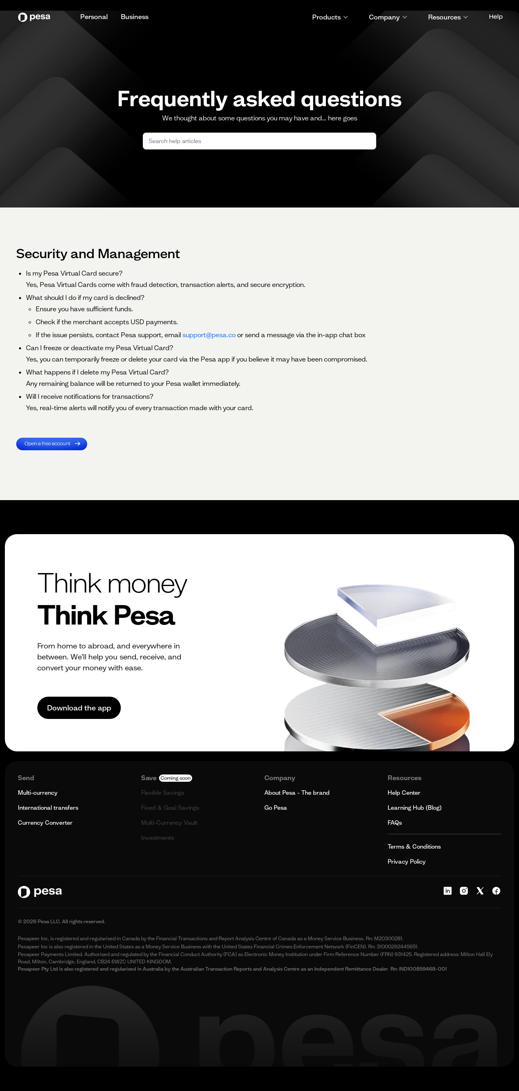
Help (496, 17)
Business (134, 17)
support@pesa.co (209, 335)
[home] (36, 17)
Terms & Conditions (414, 846)
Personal (94, 17)
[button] (330, 17)
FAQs (395, 822)
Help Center (404, 792)
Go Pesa (275, 807)
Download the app (79, 707)
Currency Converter (45, 822)
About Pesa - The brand (297, 792)
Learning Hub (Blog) (415, 807)
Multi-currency (38, 792)
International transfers (48, 807)
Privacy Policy (407, 861)
